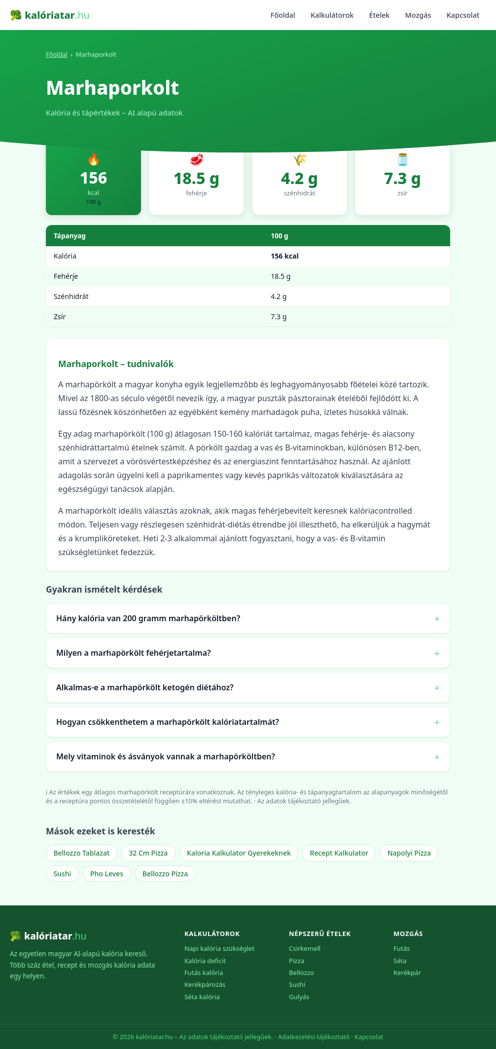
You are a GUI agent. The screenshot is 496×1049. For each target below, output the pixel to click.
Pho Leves (106, 873)
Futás (401, 948)
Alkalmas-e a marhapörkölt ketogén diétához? (145, 687)
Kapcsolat (463, 15)
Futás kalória (203, 972)
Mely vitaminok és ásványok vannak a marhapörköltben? (165, 756)
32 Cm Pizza (148, 853)
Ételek (379, 15)
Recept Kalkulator (339, 853)
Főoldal (283, 15)
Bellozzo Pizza (165, 873)
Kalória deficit (205, 960)
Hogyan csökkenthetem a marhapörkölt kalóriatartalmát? (167, 721)
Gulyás (299, 996)
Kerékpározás (204, 984)
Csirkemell (304, 948)
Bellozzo (301, 972)
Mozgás (418, 15)
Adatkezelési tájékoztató (314, 1036)
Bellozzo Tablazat (81, 853)
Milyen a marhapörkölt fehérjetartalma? (133, 652)
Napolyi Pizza (409, 853)
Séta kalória (202, 996)
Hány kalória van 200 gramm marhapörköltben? (148, 618)
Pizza (296, 960)
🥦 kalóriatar (50, 15)
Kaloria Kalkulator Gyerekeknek (239, 853)
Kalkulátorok (332, 15)
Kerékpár (407, 972)
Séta (400, 960)
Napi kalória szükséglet (219, 948)
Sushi (62, 873)
